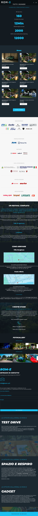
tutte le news (19, 109)
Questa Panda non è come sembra (8, 64)
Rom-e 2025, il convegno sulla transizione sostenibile (27, 100)
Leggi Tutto (5, 67)
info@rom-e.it (5, 383)
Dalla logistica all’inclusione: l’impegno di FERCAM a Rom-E (27, 65)
